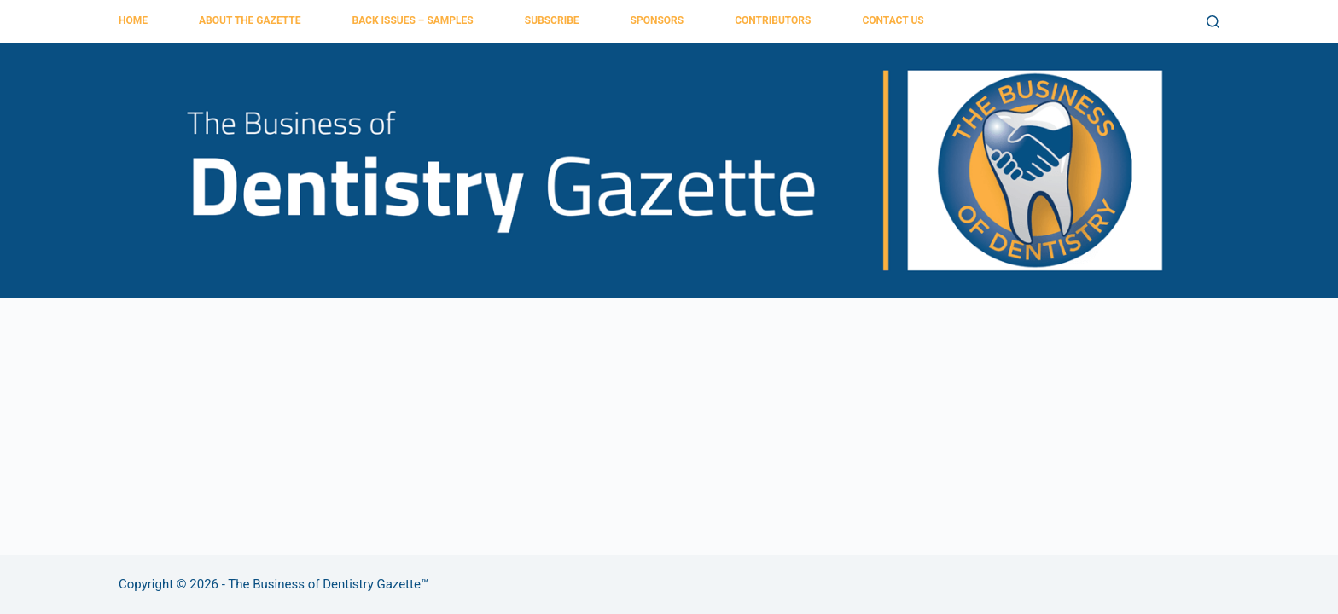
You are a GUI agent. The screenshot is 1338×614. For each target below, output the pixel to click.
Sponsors (657, 20)
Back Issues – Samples (412, 20)
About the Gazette (249, 20)
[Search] (1213, 21)
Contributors (773, 20)
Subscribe (552, 20)
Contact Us (892, 20)
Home (133, 20)
